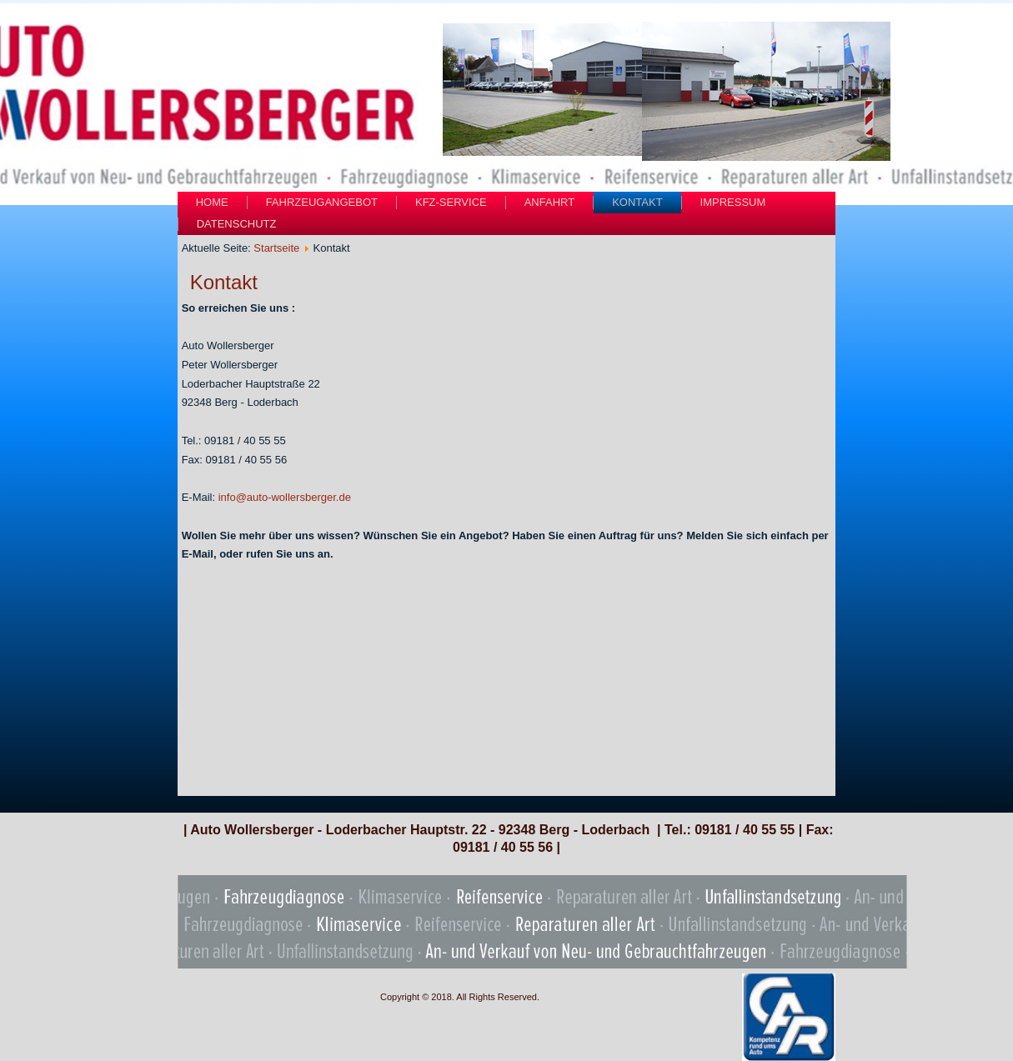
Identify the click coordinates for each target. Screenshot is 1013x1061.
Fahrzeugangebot (322, 202)
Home (212, 202)
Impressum (733, 202)
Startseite (276, 248)
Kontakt (637, 202)
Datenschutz (237, 224)
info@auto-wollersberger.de (284, 497)
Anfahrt (549, 202)
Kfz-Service (451, 202)
